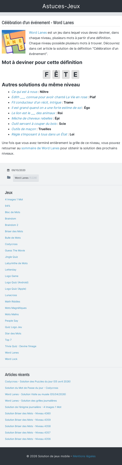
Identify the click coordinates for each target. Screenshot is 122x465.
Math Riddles (12, 301)
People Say (11, 320)
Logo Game (11, 275)
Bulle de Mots (13, 237)
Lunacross (11, 295)
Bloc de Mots (12, 212)
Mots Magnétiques (15, 307)
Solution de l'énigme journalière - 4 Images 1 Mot (33, 406)
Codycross (11, 244)
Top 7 (8, 339)
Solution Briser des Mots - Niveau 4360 (28, 413)
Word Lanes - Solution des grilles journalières (31, 400)
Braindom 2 (11, 224)
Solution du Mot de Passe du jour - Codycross (31, 387)
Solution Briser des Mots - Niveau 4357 (28, 432)
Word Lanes (38, 32)
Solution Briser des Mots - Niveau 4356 (28, 438)
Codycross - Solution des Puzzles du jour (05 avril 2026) (38, 381)
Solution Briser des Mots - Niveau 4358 (28, 426)
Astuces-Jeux (61, 6)
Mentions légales (84, 456)
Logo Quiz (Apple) (15, 288)
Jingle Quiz (11, 256)
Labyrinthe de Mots (16, 263)
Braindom (10, 218)
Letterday (10, 269)
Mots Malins (12, 314)
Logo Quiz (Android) (16, 282)
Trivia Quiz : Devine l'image (20, 346)
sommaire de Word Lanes (40, 148)
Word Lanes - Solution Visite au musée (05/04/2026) (35, 394)
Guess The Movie (15, 250)
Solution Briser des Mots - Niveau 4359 (28, 419)
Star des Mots (13, 333)
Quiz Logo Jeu (13, 326)
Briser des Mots (14, 231)
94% (7, 205)
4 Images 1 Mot (14, 199)
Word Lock (11, 358)
